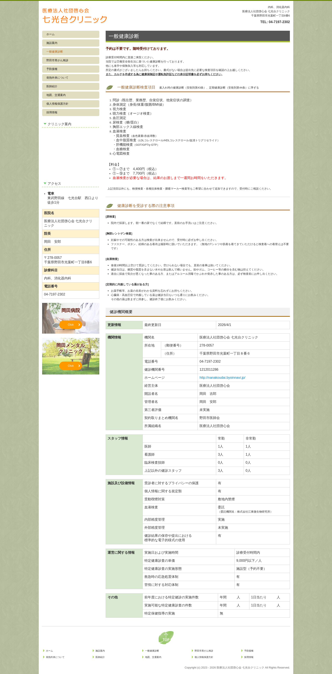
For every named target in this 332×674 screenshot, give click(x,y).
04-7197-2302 (279, 22)
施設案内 (51, 42)
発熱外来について (57, 77)
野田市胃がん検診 (57, 60)
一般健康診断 (54, 51)
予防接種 (51, 69)
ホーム (50, 34)
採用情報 (51, 112)
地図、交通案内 (56, 95)
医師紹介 (51, 86)
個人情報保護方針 (57, 103)
